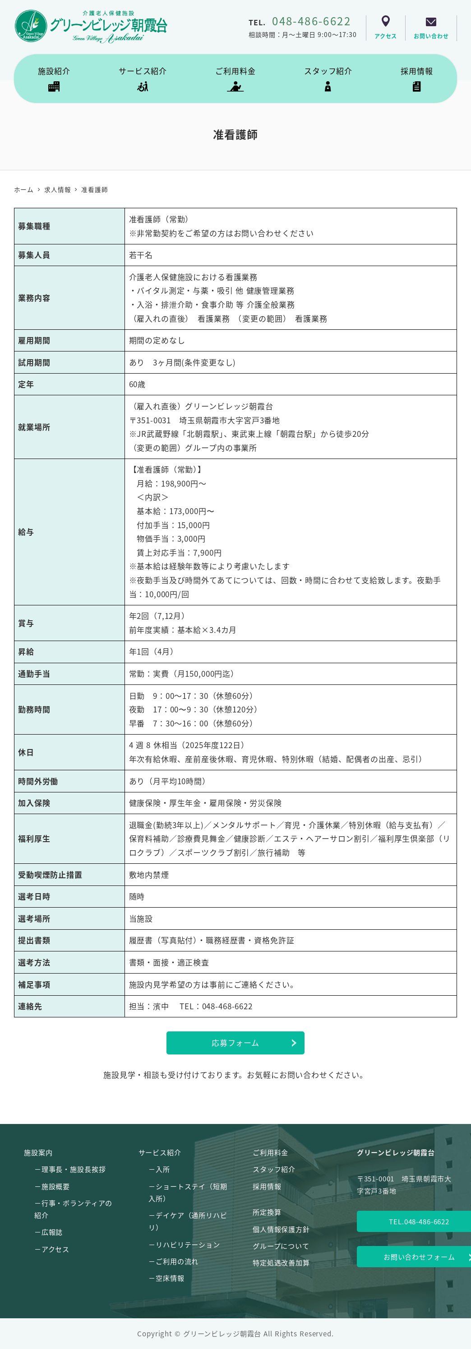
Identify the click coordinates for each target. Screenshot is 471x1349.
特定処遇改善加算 (281, 1262)
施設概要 (56, 1186)
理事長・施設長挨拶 (74, 1169)
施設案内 (38, 1152)
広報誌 (52, 1232)
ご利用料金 (270, 1152)
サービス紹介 (160, 1152)
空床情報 (170, 1278)
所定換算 (267, 1212)
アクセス (55, 1249)
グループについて (281, 1246)
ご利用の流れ (177, 1261)
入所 (163, 1169)
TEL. (300, 22)
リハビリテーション (188, 1244)
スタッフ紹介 (274, 1169)
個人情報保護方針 (281, 1229)
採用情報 (267, 1186)
